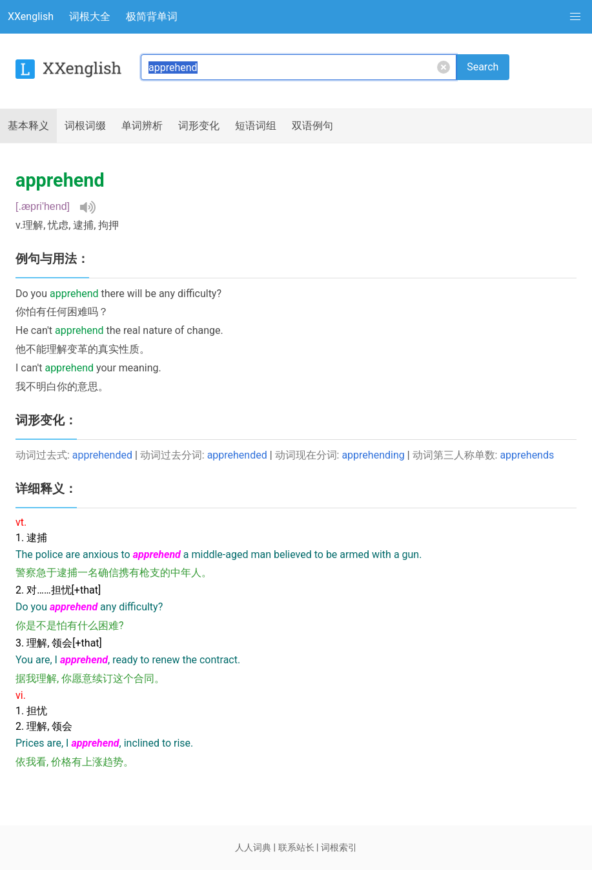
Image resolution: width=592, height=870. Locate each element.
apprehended (102, 455)
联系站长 (296, 847)
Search (482, 67)
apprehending (373, 455)
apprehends (527, 455)
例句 (312, 126)
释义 (28, 126)
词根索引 (339, 847)
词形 (198, 126)
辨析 (142, 126)
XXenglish (31, 16)
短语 (255, 126)
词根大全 (89, 16)
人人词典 (253, 847)
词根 (85, 126)
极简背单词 (152, 16)
